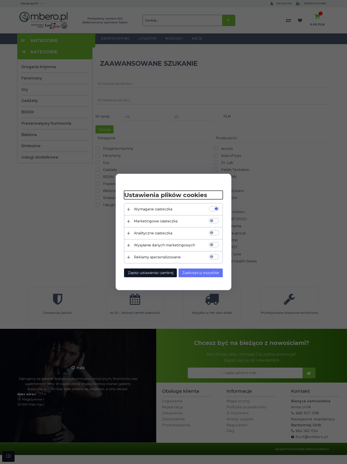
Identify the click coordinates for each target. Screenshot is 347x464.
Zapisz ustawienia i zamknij (150, 273)
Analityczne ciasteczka (153, 233)
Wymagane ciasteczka (153, 209)
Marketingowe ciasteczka (155, 221)
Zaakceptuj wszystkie (200, 273)
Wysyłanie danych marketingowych (164, 245)
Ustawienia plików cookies (165, 195)
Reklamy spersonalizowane (157, 257)
